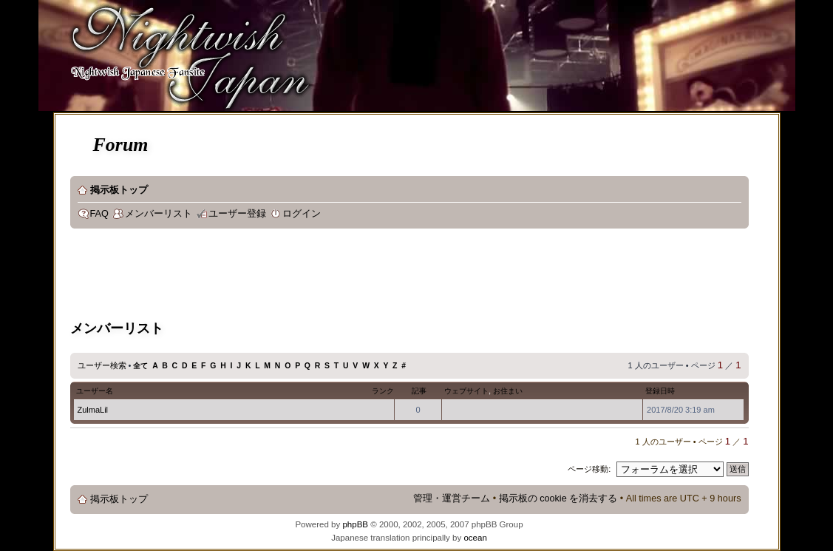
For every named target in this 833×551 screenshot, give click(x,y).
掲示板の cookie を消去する (558, 498)
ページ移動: (589, 468)
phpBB (355, 524)
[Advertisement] (339, 276)
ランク (383, 391)
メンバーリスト (158, 214)
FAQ (99, 214)
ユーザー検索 (102, 365)
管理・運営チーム (451, 498)
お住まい (508, 391)
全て (140, 366)
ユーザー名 (94, 391)
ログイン (301, 214)
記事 (419, 391)
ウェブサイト (466, 391)
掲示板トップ (119, 190)
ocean (474, 537)
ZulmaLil (93, 409)
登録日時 (660, 391)
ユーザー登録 (237, 214)
